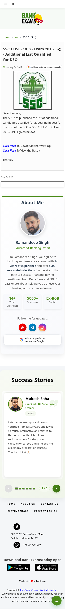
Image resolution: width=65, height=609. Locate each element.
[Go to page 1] (16, 489)
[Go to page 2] (20, 489)
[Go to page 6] (34, 489)
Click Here (9, 146)
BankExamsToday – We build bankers (39, 590)
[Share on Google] (44, 67)
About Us (28, 504)
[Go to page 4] (27, 489)
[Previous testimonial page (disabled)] (8, 489)
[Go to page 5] (30, 489)
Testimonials (18, 511)
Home (6, 37)
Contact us (49, 504)
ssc (16, 37)
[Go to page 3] (23, 489)
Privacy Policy (45, 511)
